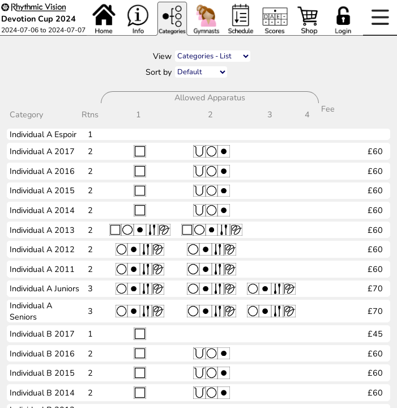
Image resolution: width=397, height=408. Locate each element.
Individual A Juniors (44, 288)
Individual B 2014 (42, 392)
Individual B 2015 (42, 373)
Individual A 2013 (42, 230)
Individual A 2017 (42, 151)
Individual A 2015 (42, 190)
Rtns (91, 114)
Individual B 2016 (42, 353)
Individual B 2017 (42, 333)
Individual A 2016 (42, 171)
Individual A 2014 (42, 210)
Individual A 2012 (42, 249)
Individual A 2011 (42, 269)
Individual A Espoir (43, 134)
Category (27, 114)
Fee (328, 114)
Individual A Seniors (31, 311)
